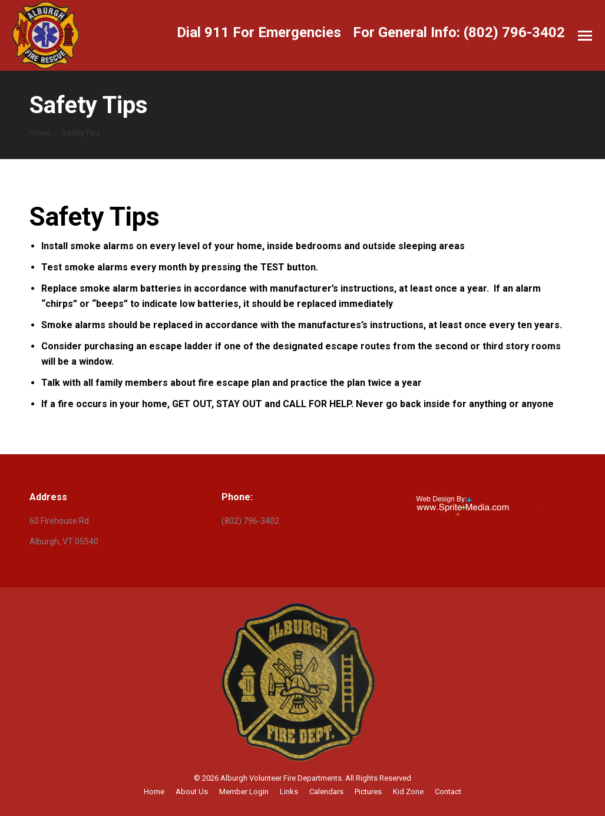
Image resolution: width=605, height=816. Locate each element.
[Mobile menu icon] (585, 36)
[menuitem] (154, 791)
